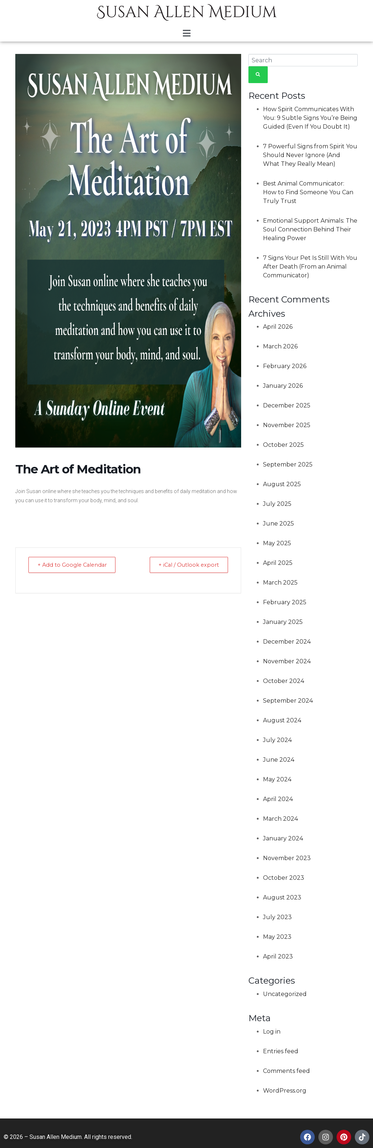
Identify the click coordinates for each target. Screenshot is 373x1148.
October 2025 (283, 444)
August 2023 (282, 897)
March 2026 (280, 346)
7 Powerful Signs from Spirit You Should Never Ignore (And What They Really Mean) (310, 155)
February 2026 (284, 366)
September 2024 (288, 700)
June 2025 (278, 523)
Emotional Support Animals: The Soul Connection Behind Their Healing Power (310, 229)
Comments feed (286, 1070)
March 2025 (280, 582)
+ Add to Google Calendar (74, 564)
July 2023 (277, 917)
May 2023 (277, 936)
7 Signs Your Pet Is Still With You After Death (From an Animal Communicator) (310, 266)
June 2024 (278, 759)
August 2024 (282, 720)
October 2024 (283, 681)
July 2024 (277, 740)
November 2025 (286, 425)
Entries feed (280, 1051)
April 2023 (278, 956)
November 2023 (287, 858)
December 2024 (287, 641)
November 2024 (287, 661)
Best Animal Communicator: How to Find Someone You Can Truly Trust (308, 192)
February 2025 (284, 602)
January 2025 (283, 621)
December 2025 (286, 405)
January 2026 (283, 385)
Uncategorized (285, 994)
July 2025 (277, 503)
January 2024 (283, 838)
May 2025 (277, 543)
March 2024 (280, 818)
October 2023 (283, 877)
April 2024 (278, 799)
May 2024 (277, 779)
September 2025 (288, 464)
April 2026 (277, 326)
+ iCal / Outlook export (186, 564)
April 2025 (277, 562)
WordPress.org (284, 1090)
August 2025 (282, 484)
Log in (271, 1031)
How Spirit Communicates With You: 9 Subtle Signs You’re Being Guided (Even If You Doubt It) (310, 118)
